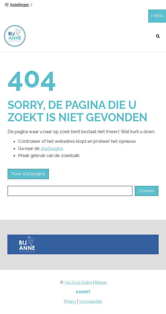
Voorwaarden (90, 301)
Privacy (70, 301)
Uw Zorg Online (78, 282)
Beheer (101, 282)
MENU (158, 16)
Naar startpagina (28, 173)
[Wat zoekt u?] (70, 191)
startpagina (52, 148)
